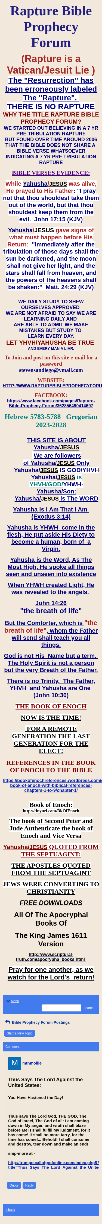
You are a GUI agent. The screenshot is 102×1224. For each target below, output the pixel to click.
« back (10, 1210)
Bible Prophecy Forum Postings (37, 1022)
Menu (12, 1001)
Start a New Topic (19, 1033)
